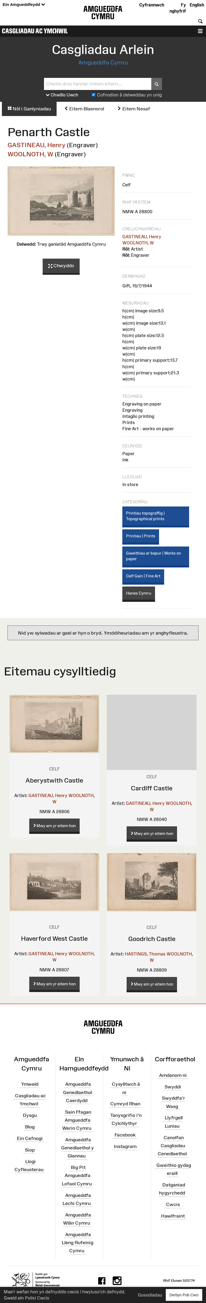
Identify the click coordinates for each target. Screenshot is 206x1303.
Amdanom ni (173, 1075)
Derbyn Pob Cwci (184, 1295)
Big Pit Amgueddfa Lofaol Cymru (77, 1175)
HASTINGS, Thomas (145, 953)
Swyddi (173, 1086)
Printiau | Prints (140, 536)
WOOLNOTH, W (30, 154)
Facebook (125, 1135)
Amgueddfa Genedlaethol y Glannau (77, 1148)
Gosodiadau (150, 1295)
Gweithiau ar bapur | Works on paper (153, 556)
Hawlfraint (173, 1216)
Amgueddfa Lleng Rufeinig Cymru (77, 1242)
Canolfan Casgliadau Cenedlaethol (172, 1145)
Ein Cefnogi (30, 1138)
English (197, 4)
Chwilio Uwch (62, 95)
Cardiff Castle (151, 788)
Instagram (125, 1146)
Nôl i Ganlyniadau (29, 108)
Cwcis (173, 1204)
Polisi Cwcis (37, 1297)
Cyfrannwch (151, 4)
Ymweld (29, 1084)
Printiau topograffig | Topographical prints (145, 516)
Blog (30, 1127)
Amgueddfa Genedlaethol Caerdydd (77, 1092)
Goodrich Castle (151, 938)
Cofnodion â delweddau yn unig (129, 94)
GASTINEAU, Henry (36, 145)
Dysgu (30, 1115)
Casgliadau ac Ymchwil (35, 31)
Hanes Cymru (138, 593)
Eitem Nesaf (133, 108)
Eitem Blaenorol (84, 108)
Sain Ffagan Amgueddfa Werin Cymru (76, 1120)
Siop (30, 1150)
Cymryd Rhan (125, 1103)
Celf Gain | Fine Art (143, 576)
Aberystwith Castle (54, 780)
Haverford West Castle (54, 938)
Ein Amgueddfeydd (24, 4)
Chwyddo (61, 266)
